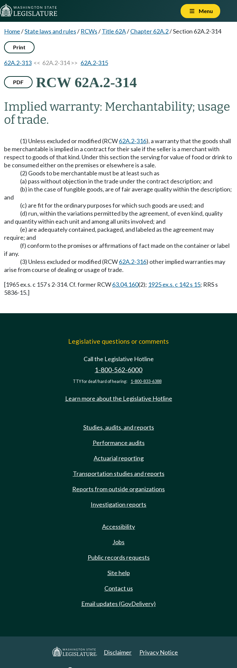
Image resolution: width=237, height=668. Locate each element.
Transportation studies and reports (118, 473)
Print (19, 47)
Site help (118, 572)
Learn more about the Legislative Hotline (118, 398)
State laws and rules (50, 31)
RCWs (89, 31)
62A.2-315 (94, 62)
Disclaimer (118, 652)
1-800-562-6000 (118, 370)
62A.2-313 (18, 62)
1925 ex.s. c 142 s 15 (174, 284)
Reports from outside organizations (118, 489)
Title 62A (114, 31)
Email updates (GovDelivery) (118, 603)
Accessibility (118, 526)
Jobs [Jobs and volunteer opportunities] (118, 542)
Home (12, 31)
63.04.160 (125, 284)
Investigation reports (118, 504)
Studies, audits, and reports (118, 427)
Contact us (118, 588)
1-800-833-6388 (146, 381)
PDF (18, 82)
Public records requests (119, 557)
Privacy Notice (158, 652)
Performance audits (119, 442)
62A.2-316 (132, 141)
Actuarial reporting (119, 458)
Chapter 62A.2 (149, 31)
